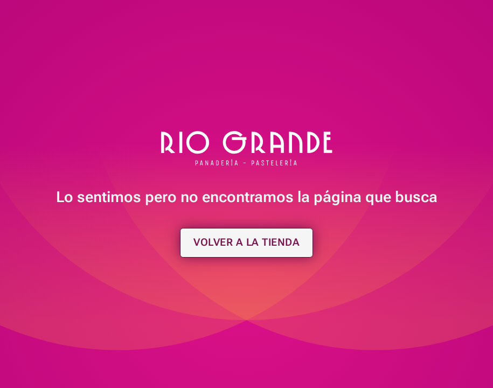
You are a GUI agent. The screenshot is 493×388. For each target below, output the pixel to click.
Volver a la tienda (246, 242)
